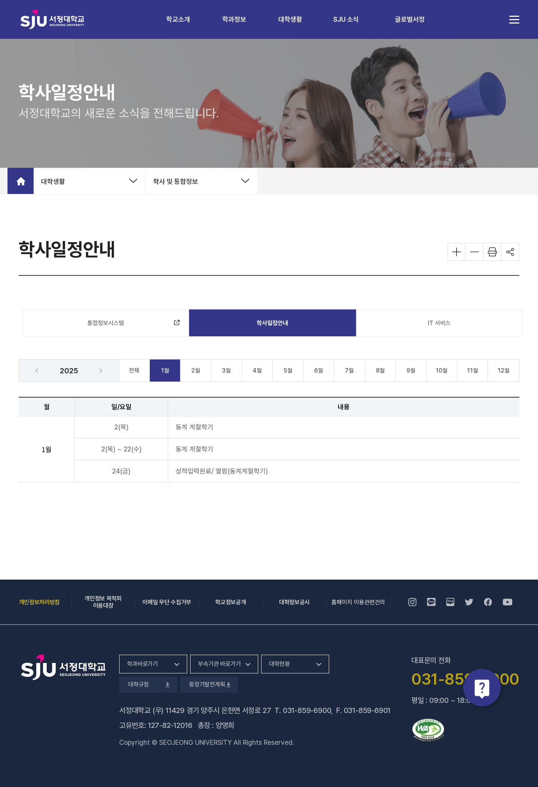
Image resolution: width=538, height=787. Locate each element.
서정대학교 (52, 19)
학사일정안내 (272, 323)
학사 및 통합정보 (175, 181)
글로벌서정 (410, 19)
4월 (257, 370)
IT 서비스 (439, 323)
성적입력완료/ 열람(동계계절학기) (222, 471)
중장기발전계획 (209, 684)
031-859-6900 (307, 710)
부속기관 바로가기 (219, 663)
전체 (134, 370)
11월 (472, 370)
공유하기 (510, 252)
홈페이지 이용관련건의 (358, 602)
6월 (318, 370)
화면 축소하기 (474, 252)
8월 (380, 370)
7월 (349, 370)
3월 (226, 370)
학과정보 (234, 19)
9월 (410, 370)
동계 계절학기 (194, 427)
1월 (165, 370)
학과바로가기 (142, 663)
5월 (288, 370)
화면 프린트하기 (492, 252)
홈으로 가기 (20, 181)
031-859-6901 (367, 710)
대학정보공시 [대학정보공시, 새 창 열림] (294, 602)
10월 (442, 370)
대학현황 (279, 663)
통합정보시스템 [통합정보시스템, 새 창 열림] (110, 325)
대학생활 (290, 19)
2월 (195, 370)
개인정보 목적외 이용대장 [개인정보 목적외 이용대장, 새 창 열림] (102, 602)
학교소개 (178, 19)
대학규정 (148, 684)
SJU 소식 (346, 19)
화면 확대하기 (457, 252)
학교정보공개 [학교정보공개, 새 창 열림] (230, 602)
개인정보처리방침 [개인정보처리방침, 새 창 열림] (39, 602)
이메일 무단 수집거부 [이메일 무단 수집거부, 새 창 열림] (166, 602)
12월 (504, 370)
